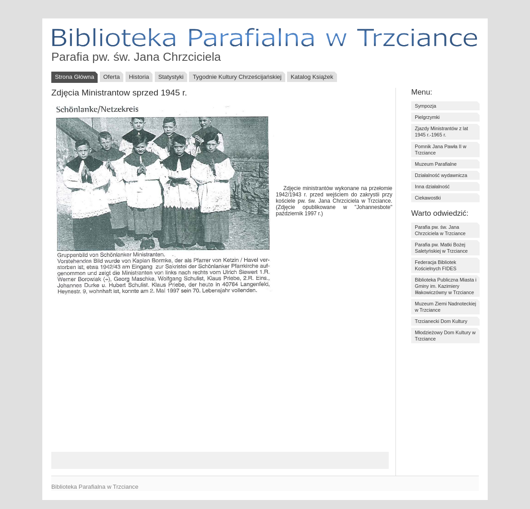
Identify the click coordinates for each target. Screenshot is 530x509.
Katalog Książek (312, 76)
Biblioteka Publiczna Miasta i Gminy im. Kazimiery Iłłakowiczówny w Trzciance (445, 286)
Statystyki (171, 76)
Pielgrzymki (427, 117)
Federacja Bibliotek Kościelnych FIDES (435, 265)
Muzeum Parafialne (436, 164)
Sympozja (425, 106)
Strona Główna (74, 76)
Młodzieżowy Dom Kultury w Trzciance (445, 335)
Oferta (111, 76)
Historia (139, 76)
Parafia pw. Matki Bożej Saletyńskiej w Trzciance (441, 248)
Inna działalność (432, 186)
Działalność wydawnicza (441, 175)
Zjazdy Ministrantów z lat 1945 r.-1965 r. (441, 131)
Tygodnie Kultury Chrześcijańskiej (237, 76)
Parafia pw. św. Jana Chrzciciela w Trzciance (440, 230)
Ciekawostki (428, 197)
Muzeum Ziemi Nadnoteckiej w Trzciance (445, 307)
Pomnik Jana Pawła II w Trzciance (441, 149)
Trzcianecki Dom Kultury (441, 321)
